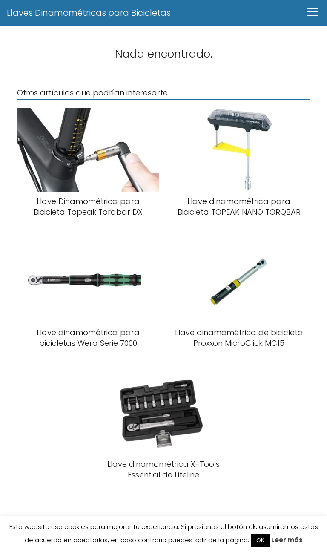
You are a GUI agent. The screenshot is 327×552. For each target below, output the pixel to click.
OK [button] (260, 540)
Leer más (287, 539)
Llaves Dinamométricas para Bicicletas (89, 13)
